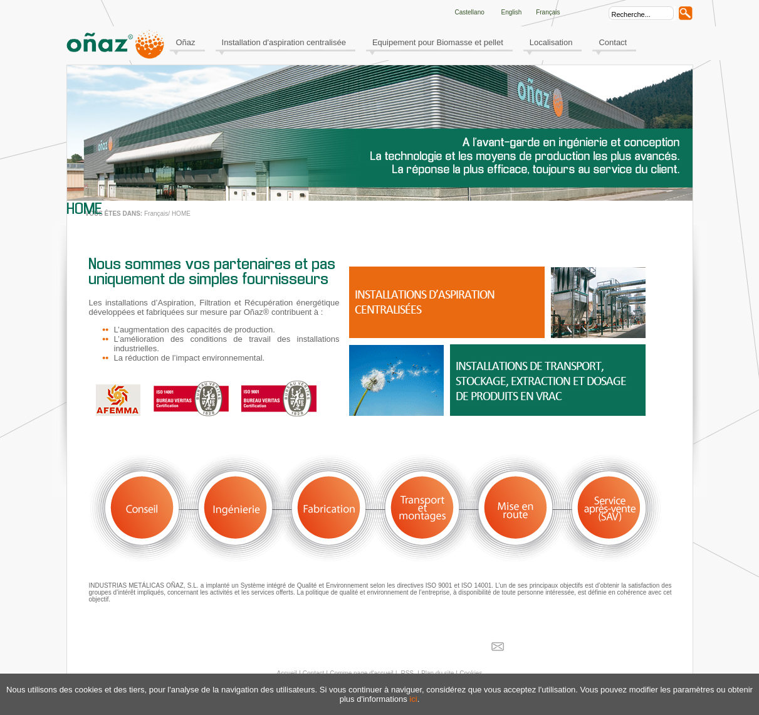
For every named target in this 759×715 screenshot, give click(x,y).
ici (413, 699)
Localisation (551, 42)
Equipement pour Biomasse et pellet (437, 42)
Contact (613, 42)
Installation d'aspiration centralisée (284, 42)
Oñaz (186, 42)
